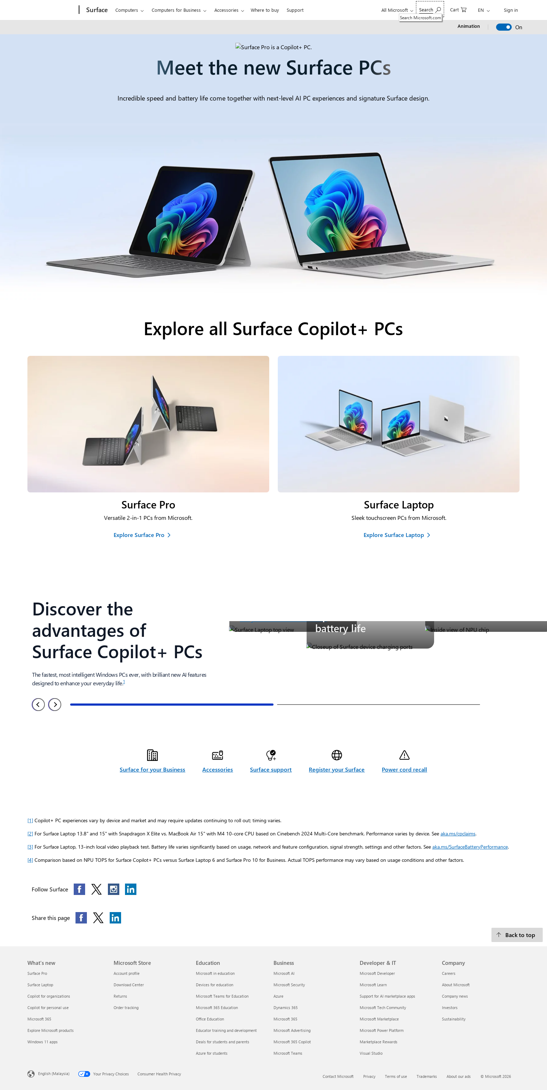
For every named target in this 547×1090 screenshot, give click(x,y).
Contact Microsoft (338, 1076)
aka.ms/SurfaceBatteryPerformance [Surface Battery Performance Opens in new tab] (470, 846)
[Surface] (96, 10)
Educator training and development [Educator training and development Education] (226, 1030)
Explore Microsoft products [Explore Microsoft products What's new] (50, 1030)
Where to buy (265, 10)
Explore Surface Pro (139, 534)
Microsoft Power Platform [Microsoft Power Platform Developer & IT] (381, 1030)
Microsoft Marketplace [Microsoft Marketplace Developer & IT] (379, 1019)
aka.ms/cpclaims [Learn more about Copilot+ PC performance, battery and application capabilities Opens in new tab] (458, 833)
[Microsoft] (51, 10)
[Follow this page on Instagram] (113, 889)
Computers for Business (176, 10)
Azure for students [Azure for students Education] (212, 1053)
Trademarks (427, 1076)
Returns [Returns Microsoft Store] (120, 996)
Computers (126, 10)
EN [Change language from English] (481, 10)
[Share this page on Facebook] (81, 917)
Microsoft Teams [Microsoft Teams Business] (288, 1053)
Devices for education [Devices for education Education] (214, 984)
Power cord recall (404, 769)
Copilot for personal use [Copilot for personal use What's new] (48, 1007)
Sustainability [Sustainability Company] (453, 1019)
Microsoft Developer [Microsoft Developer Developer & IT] (377, 973)
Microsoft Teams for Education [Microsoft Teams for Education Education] (222, 996)
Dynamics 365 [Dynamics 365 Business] (286, 1007)
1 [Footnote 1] (124, 681)
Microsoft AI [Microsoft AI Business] (284, 973)
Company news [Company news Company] (455, 996)
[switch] (504, 27)
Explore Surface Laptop (394, 534)
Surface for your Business (152, 769)
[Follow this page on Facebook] (79, 889)
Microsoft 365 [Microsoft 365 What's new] (39, 1019)
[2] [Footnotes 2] (30, 833)
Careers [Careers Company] (448, 973)
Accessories (226, 10)
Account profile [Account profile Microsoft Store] (127, 973)
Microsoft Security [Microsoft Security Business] (289, 984)
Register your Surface (337, 769)
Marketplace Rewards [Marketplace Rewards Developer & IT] (378, 1041)
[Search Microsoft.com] (430, 9)
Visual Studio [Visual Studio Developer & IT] (371, 1053)
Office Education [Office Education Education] (210, 1019)
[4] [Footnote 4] (30, 859)
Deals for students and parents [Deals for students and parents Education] (222, 1041)
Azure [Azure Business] (278, 996)
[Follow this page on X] (96, 889)
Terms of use (396, 1076)
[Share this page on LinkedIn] (115, 917)
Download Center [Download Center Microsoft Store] (129, 984)
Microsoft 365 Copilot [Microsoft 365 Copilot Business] (292, 1041)
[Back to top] (517, 935)
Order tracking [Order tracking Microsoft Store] (126, 1007)
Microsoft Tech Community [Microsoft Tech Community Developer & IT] (383, 1007)
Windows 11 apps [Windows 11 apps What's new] (42, 1041)
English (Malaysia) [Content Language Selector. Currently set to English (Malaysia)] (53, 1073)
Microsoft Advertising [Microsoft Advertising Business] (292, 1030)
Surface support (271, 769)
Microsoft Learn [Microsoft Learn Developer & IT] (373, 984)
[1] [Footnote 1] (30, 820)
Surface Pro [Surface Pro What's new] (37, 973)
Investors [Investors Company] (450, 1007)
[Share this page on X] (98, 917)
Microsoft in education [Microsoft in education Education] (215, 973)
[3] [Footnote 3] (30, 846)
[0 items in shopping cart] (458, 9)
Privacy (369, 1076)
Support (295, 10)
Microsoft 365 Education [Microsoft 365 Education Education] (217, 1007)
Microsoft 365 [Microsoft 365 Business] (285, 1019)
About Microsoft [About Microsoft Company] (456, 984)
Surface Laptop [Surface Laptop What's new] (40, 984)
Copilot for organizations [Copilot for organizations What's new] (48, 996)
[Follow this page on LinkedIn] (130, 889)
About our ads (459, 1076)
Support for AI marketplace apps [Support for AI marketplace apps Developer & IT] (387, 996)
